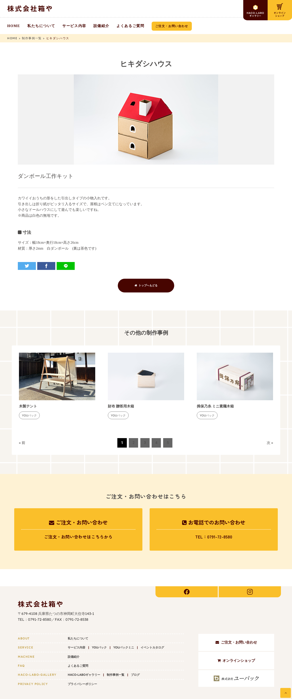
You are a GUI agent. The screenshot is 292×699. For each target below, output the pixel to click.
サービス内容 (76, 631)
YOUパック (99, 631)
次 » (270, 443)
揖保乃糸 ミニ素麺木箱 (215, 406)
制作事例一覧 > (34, 38)
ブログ (135, 658)
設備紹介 (73, 640)
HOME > (14, 38)
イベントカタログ (152, 631)
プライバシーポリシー (82, 667)
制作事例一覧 (115, 658)
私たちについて (78, 622)
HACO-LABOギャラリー (84, 658)
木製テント (28, 406)
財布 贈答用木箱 (121, 406)
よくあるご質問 (78, 649)
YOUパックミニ (123, 631)
